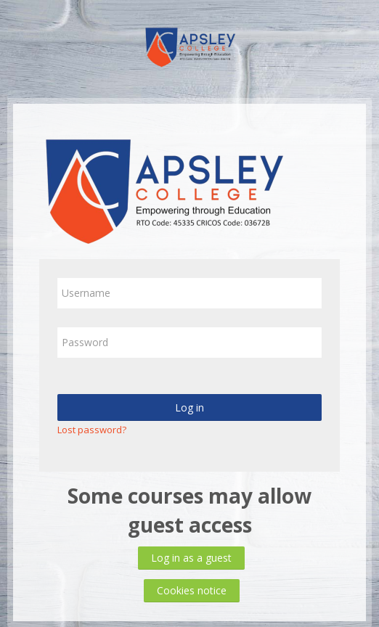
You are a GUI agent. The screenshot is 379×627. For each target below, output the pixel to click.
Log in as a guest (191, 558)
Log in (189, 407)
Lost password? (91, 429)
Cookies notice (192, 590)
